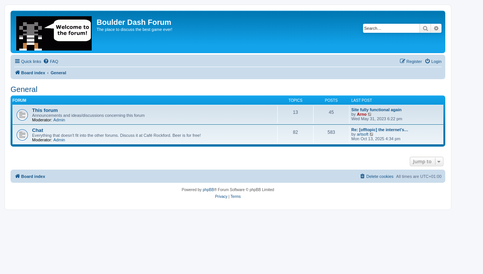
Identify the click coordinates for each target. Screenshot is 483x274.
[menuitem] (50, 61)
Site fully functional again (376, 109)
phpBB (208, 190)
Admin (59, 120)
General (24, 89)
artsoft (363, 134)
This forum (45, 110)
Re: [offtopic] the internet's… (379, 129)
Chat (37, 130)
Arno (362, 114)
